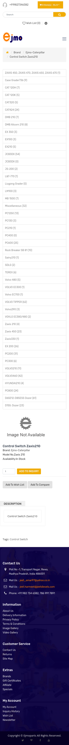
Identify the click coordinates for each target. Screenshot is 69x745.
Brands (7, 676)
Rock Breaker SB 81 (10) (18, 250)
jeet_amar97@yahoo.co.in (35, 580)
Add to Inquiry (29, 471)
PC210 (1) (10, 228)
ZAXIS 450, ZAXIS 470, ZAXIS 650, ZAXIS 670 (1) (32, 72)
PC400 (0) (11, 235)
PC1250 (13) (12, 213)
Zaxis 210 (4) (12, 324)
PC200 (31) (11, 353)
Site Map (8, 658)
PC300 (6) (11, 361)
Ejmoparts (29, 735)
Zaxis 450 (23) (13, 331)
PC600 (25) (11, 242)
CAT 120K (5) (12, 95)
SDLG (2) (10, 265)
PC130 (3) (10, 220)
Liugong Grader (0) (16, 183)
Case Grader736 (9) (16, 80)
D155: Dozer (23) (14, 405)
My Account (9, 707)
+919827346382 (18, 4)
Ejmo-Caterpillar (35, 52)
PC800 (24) (11, 390)
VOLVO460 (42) (14, 375)
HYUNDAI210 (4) (14, 383)
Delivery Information (14, 615)
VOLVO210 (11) (13, 368)
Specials (7, 689)
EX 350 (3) (11, 132)
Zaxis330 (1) (12, 339)
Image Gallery (11, 628)
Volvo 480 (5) (12, 279)
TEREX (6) (10, 272)
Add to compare (40, 484)
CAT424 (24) (12, 109)
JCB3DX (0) (11, 161)
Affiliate (7, 685)
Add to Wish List (15, 484)
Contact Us (9, 650)
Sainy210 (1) (12, 257)
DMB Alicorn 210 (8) (16, 124)
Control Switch (19, 539)
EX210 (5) (10, 146)
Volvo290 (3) (12, 309)
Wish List (8, 715)
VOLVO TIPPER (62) (16, 302)
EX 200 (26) (12, 346)
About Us (8, 611)
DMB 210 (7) (12, 117)
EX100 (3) (10, 139)
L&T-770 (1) (11, 176)
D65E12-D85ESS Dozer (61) (20, 398)
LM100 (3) (10, 191)
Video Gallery (10, 632)
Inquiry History (11, 711)
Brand (17, 52)
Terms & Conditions (14, 623)
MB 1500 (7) (12, 198)
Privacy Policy (11, 619)
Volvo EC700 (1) (14, 294)
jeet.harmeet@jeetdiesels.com (37, 586)
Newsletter (9, 720)
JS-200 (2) (11, 169)
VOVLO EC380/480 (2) (18, 316)
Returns (7, 654)
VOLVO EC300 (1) (14, 287)
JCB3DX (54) (12, 154)
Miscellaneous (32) (16, 205)
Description (12, 503)
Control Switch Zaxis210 (24, 56)
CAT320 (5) (11, 102)
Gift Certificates (12, 680)
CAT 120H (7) (12, 87)
